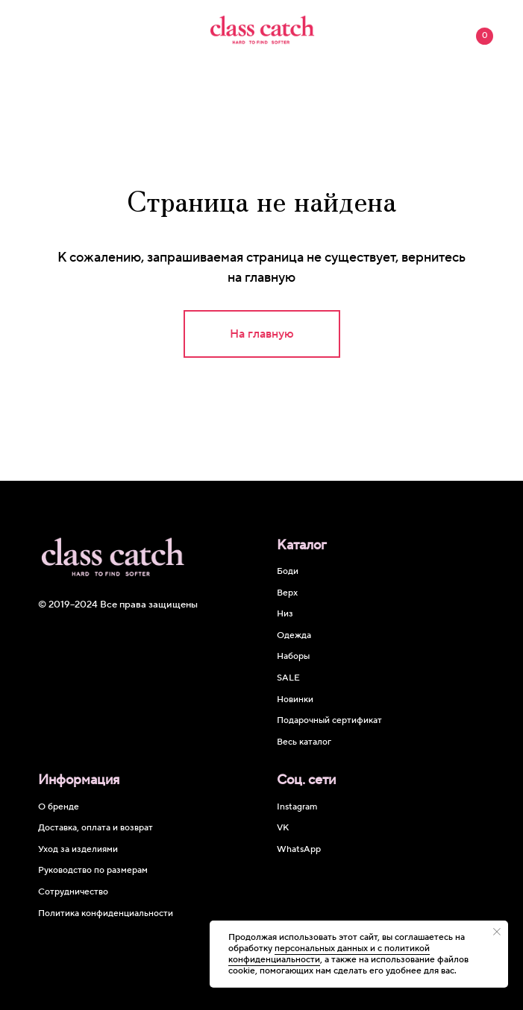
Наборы (293, 656)
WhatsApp (299, 849)
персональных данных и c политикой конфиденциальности (329, 954)
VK (283, 827)
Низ (285, 613)
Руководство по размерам (93, 870)
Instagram (297, 806)
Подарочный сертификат (329, 720)
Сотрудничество (73, 891)
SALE (288, 678)
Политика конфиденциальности (105, 913)
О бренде (58, 806)
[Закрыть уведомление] (496, 931)
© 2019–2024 (69, 604)
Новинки (295, 699)
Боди (287, 571)
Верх (287, 593)
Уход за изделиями (78, 849)
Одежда (294, 635)
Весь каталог (304, 742)
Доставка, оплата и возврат (95, 827)
